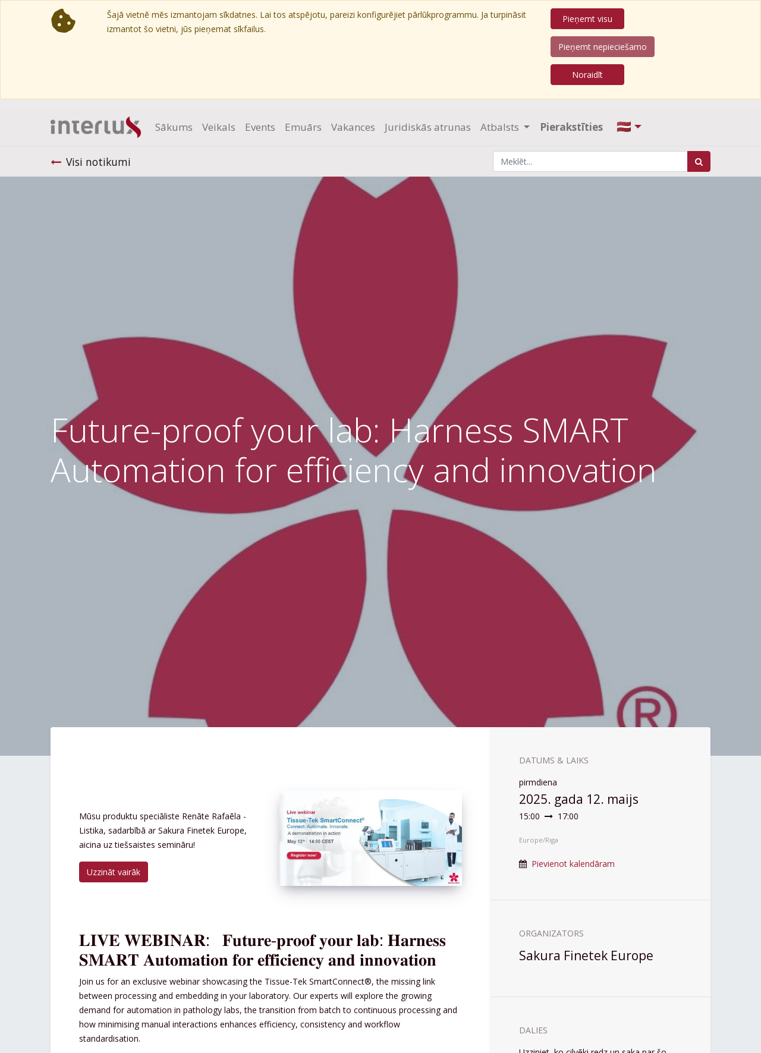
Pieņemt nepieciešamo (602, 46)
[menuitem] (173, 127)
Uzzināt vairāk (113, 872)
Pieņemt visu (587, 18)
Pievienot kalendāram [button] (573, 863)
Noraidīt (587, 74)
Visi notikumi (91, 162)
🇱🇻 (624, 126)
